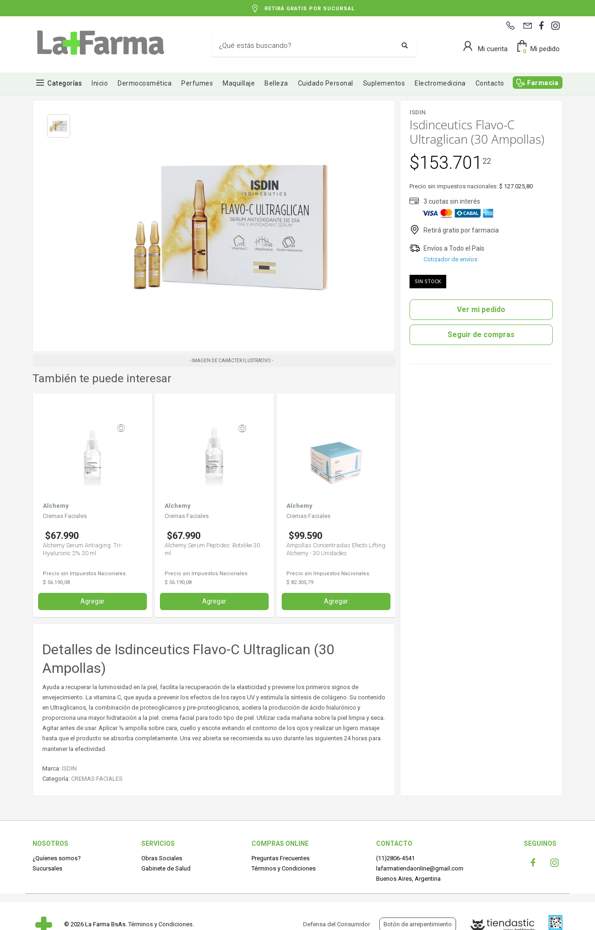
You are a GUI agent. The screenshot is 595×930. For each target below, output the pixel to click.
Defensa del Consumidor (336, 924)
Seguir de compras (481, 334)
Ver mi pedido (481, 309)
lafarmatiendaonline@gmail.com (419, 868)
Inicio (100, 83)
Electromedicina (440, 83)
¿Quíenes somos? (57, 858)
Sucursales (47, 868)
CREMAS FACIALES (97, 778)
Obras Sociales (161, 858)
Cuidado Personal (325, 83)
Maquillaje (239, 83)
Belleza (276, 83)
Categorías (64, 83)
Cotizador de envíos (450, 259)
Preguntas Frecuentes (280, 858)
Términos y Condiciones (283, 868)
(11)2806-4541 (395, 858)
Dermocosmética (145, 83)
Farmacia (542, 82)
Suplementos (384, 83)
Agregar (92, 601)
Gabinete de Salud (166, 868)
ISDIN (69, 768)
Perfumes (197, 83)
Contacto (490, 83)
